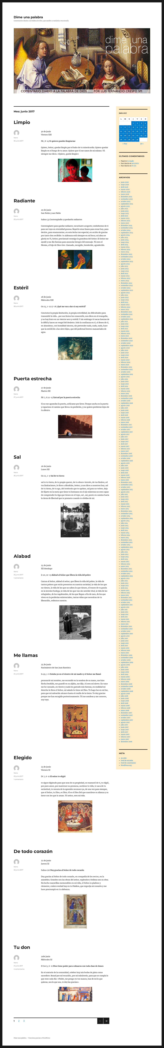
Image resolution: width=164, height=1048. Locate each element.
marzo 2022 (125, 305)
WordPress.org (126, 765)
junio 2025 (125, 211)
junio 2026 (125, 182)
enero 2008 (125, 710)
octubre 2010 (125, 631)
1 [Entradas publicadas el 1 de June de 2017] (133, 123)
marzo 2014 (125, 533)
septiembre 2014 (127, 518)
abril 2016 (124, 473)
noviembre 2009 (127, 658)
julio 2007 (124, 725)
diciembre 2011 (126, 598)
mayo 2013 (124, 557)
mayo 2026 (125, 185)
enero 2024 (125, 252)
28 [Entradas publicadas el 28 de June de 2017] (129, 140)
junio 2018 (124, 410)
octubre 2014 (125, 516)
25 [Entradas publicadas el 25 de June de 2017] (145, 136)
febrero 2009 (125, 679)
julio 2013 (124, 552)
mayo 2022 (125, 300)
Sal (17, 457)
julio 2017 (124, 437)
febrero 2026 (125, 192)
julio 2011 (124, 610)
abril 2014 (124, 530)
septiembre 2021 (127, 319)
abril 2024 (124, 245)
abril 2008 (124, 703)
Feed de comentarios (128, 763)
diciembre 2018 (126, 396)
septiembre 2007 (127, 720)
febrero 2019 (125, 391)
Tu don (22, 947)
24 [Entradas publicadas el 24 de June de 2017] (141, 136)
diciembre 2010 (126, 626)
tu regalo (130, 161)
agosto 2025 (125, 206)
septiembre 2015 (127, 490)
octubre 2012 (125, 574)
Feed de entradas (127, 761)
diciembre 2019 (126, 367)
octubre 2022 (125, 288)
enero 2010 (125, 653)
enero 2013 (125, 566)
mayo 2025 (125, 213)
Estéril (21, 287)
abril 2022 (124, 302)
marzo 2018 (125, 418)
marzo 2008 (125, 706)
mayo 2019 (125, 384)
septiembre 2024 (127, 233)
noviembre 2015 (126, 485)
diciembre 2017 (126, 425)
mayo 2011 (124, 614)
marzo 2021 (125, 331)
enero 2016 (125, 480)
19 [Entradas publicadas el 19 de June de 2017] (121, 136)
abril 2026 (124, 187)
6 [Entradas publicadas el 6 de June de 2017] (125, 127)
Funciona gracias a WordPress (39, 1038)
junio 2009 (125, 670)
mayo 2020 (125, 355)
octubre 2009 (126, 660)
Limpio (22, 122)
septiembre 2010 (127, 634)
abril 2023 (124, 273)
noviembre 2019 (127, 370)
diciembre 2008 (126, 684)
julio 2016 (124, 466)
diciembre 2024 (126, 225)
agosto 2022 (125, 293)
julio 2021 (124, 322)
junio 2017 (124, 439)
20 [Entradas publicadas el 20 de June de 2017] (125, 136)
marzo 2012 (125, 590)
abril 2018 (124, 415)
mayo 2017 (125, 442)
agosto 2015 (125, 492)
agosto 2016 (125, 463)
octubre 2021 (125, 317)
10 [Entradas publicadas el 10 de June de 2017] (141, 127)
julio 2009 (124, 667)
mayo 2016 (125, 470)
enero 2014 (125, 538)
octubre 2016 (125, 458)
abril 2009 (124, 674)
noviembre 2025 (127, 199)
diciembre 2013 (126, 540)
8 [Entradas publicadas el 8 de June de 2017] (133, 127)
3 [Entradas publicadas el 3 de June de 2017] (141, 123)
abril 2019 (124, 386)
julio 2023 (124, 266)
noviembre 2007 (127, 715)
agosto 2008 (125, 694)
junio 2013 (124, 554)
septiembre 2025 (127, 204)
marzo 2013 (125, 562)
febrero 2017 (125, 449)
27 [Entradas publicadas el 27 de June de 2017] (125, 140)
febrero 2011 (125, 622)
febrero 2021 (125, 334)
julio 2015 (124, 494)
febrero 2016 (125, 478)
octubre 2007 (125, 718)
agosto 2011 (125, 607)
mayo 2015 (125, 499)
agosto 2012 (125, 578)
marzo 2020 (125, 360)
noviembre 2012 (126, 571)
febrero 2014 (125, 535)
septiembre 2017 (127, 432)
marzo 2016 (125, 475)
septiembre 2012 (127, 576)
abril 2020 (124, 358)
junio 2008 (125, 698)
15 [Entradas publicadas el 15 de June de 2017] (133, 131)
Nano (16, 138)
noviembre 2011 (126, 600)
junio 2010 (124, 641)
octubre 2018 (125, 401)
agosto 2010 (125, 636)
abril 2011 (124, 617)
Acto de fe (135, 163)
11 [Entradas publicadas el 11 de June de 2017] (145, 127)
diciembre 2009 (126, 655)
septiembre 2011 (127, 605)
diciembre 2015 (126, 482)
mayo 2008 (125, 701)
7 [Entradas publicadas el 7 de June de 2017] (129, 127)
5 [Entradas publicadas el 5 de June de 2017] (121, 127)
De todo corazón (33, 851)
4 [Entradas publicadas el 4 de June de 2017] (145, 123)
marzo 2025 (125, 218)
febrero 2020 (125, 362)
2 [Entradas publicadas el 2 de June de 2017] (137, 123)
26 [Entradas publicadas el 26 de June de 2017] (121, 140)
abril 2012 (124, 588)
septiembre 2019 (127, 374)
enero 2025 (125, 223)
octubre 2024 (125, 230)
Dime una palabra (28, 17)
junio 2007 (125, 727)
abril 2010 (124, 646)
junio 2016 (124, 468)
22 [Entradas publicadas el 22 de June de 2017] (133, 136)
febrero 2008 (125, 708)
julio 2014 (124, 523)
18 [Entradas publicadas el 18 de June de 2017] (145, 131)
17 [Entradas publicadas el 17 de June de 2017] (141, 131)
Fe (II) (134, 166)
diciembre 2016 (126, 454)
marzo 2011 (125, 619)
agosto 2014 (125, 521)
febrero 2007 (125, 737)
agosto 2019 (125, 377)
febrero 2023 (125, 278)
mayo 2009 (125, 672)
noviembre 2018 (126, 398)
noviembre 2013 (126, 542)
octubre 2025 (125, 201)
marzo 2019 (125, 389)
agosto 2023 (125, 264)
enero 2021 (125, 336)
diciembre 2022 (126, 283)
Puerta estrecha (33, 378)
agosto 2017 (125, 434)
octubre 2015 (125, 487)
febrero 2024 (125, 249)
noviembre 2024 (127, 228)
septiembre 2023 (127, 261)
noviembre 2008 (127, 686)
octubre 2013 (125, 545)
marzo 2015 (125, 504)
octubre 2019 (125, 372)
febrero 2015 (125, 506)
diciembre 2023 (126, 254)
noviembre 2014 (126, 514)
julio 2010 (124, 638)
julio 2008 (124, 696)
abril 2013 (124, 559)
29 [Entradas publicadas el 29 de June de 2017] (133, 140)
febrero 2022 (125, 307)
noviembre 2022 (127, 285)
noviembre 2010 (126, 629)
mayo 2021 (125, 326)
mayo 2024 (125, 242)
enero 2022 (125, 310)
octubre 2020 (125, 343)
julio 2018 (124, 408)
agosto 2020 (125, 348)
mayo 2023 (125, 271)
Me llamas (26, 655)
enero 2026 (125, 194)
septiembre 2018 (127, 403)
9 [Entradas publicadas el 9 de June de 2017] (137, 127)
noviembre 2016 (127, 456)
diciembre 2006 (126, 742)
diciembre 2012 (126, 569)
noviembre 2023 (127, 257)
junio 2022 (125, 297)
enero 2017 (125, 451)
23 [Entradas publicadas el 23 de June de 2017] (137, 136)
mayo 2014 (125, 528)
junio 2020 (125, 353)
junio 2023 (124, 269)
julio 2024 (124, 237)
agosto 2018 (125, 406)
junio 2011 (124, 612)
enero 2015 (125, 509)
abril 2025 (124, 216)
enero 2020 (125, 365)
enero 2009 (125, 682)
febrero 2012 (125, 593)
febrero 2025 (125, 221)
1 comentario (18, 578)
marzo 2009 (125, 677)
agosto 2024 (125, 235)
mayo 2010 (125, 643)
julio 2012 (124, 581)
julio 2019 (124, 379)
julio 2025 (124, 209)
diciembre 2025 (126, 197)
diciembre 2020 (126, 338)
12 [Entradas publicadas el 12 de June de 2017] (121, 131)
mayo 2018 (125, 413)
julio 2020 (124, 350)
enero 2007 (125, 739)
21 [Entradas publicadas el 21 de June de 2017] (129, 136)
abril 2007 (124, 732)
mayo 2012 (125, 586)
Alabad (22, 556)
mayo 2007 (125, 730)
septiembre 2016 (127, 461)
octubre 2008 (125, 689)
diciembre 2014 (126, 511)
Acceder (124, 758)
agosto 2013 (125, 550)
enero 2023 (125, 281)
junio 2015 (124, 497)
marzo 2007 (125, 734)
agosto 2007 (125, 722)
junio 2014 (124, 526)
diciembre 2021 (126, 312)
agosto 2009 (125, 665)
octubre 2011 (125, 602)
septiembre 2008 (127, 691)
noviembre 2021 (126, 314)
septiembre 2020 (127, 346)
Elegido (23, 757)
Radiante (24, 200)
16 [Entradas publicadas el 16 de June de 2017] (137, 131)
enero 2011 (125, 624)
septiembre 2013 (127, 547)
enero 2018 (125, 422)
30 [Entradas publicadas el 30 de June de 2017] (137, 140)
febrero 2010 (125, 650)
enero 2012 (125, 595)
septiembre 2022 (127, 290)
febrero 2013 (125, 564)
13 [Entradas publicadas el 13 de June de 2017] (125, 131)
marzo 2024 (125, 247)
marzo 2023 (125, 276)
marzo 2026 (125, 189)
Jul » (142, 144)
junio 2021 (124, 324)
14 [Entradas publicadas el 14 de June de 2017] (129, 131)
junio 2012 (124, 583)
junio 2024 (125, 240)
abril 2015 (124, 502)
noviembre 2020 (127, 341)
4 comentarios (19, 969)
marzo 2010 (125, 648)
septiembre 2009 (127, 662)
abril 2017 (124, 444)
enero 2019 (125, 394)
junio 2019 (124, 382)
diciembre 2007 (126, 713)
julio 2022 (124, 295)
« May (125, 144)
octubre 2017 (125, 430)
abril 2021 (124, 329)
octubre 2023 (125, 259)
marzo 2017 (125, 446)
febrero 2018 (125, 420)
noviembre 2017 (126, 427)
